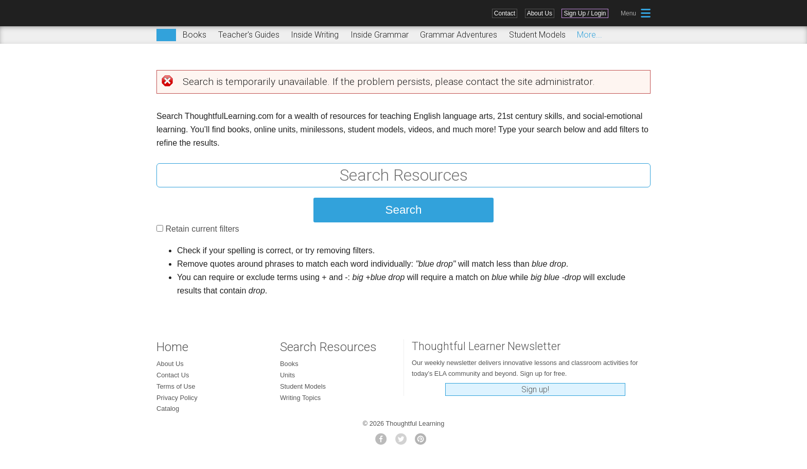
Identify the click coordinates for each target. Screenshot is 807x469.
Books (194, 35)
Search (166, 35)
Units (287, 375)
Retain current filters (202, 228)
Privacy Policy (177, 398)
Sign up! (535, 389)
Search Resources (328, 347)
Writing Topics (300, 398)
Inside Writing (315, 35)
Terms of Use (175, 386)
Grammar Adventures (458, 35)
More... (589, 35)
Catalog (167, 408)
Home (172, 347)
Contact (504, 13)
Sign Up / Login (585, 13)
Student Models (537, 35)
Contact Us (172, 375)
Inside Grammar (379, 35)
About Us (539, 13)
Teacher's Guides (248, 35)
